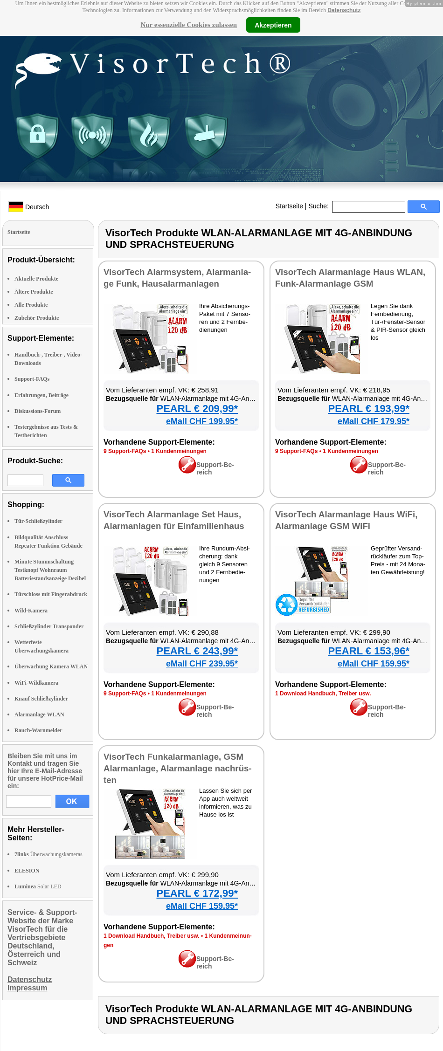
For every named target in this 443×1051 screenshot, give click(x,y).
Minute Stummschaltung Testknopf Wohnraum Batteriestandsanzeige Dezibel (50, 570)
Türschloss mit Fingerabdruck (50, 594)
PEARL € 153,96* (368, 651)
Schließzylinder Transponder (48, 626)
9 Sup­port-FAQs (125, 451)
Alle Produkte (31, 305)
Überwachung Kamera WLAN (51, 666)
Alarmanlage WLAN (39, 714)
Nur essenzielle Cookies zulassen (188, 24)
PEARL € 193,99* (368, 408)
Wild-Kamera (31, 610)
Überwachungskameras (48, 854)
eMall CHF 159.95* (373, 663)
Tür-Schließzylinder (38, 521)
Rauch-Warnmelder (38, 730)
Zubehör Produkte (36, 318)
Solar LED (38, 886)
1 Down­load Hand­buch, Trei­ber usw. (323, 693)
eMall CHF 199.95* (202, 421)
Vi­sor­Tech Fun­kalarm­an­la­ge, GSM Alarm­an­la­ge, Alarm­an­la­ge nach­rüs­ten (178, 768)
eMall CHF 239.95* (202, 663)
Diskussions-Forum (37, 411)
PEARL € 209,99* (197, 408)
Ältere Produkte (33, 292)
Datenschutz (343, 10)
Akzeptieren (273, 24)
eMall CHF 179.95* (373, 421)
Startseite (289, 206)
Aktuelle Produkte (36, 278)
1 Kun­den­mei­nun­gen (179, 451)
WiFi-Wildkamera (36, 683)
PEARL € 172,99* (197, 893)
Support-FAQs (31, 379)
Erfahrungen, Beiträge (41, 395)
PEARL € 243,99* (197, 651)
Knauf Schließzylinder (41, 698)
